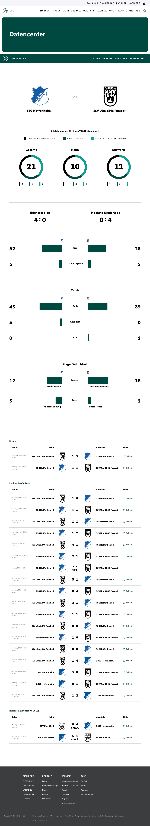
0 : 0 (75, 626)
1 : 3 (75, 456)
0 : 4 (75, 591)
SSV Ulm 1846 (47, 726)
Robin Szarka (54, 386)
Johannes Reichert (99, 386)
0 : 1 (75, 684)
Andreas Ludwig (52, 407)
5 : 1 (75, 738)
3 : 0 (75, 672)
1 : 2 (75, 533)
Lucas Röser (95, 407)
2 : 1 (75, 556)
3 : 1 (75, 579)
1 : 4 (75, 660)
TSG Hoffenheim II (105, 456)
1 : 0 (75, 498)
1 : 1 (75, 468)
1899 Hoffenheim (105, 661)
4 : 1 (75, 544)
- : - (75, 568)
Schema (128, 456)
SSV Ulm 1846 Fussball (43, 456)
